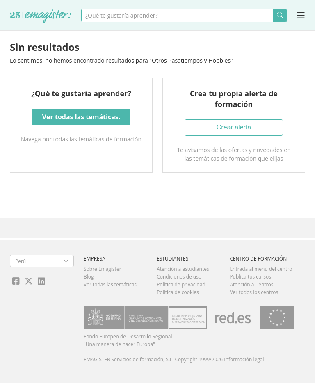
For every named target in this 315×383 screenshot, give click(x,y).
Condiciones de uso (179, 276)
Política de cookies (178, 292)
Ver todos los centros (254, 292)
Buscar (280, 15)
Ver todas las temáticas (110, 284)
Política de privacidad (181, 284)
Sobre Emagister (102, 268)
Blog (89, 276)
